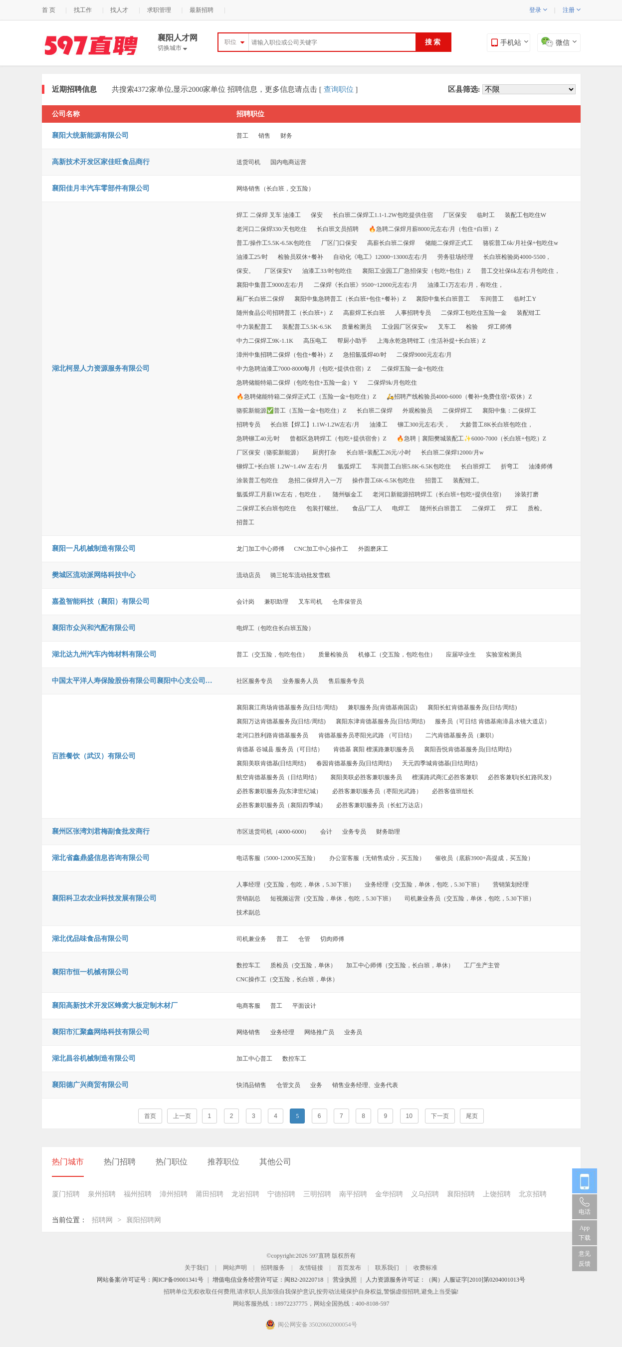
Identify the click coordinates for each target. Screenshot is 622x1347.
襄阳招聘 (461, 1194)
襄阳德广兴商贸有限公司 (90, 1085)
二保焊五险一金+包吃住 (412, 368)
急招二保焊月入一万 (315, 480)
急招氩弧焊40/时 (365, 354)
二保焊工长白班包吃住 (266, 508)
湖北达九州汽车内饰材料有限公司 (104, 654)
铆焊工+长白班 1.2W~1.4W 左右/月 (282, 466)
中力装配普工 (254, 326)
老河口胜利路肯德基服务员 (272, 735)
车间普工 (492, 298)
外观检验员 (417, 410)
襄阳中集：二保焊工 (509, 410)
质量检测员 (357, 326)
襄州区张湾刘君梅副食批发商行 (101, 831)
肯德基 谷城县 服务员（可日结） (279, 749)
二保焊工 (484, 508)
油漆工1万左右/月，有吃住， (465, 284)
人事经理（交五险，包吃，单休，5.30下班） (295, 884)
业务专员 (354, 831)
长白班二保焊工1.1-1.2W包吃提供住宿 (383, 215)
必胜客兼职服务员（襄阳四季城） (281, 805)
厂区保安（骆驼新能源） (269, 452)
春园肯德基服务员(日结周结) (354, 763)
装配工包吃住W (525, 215)
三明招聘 (317, 1194)
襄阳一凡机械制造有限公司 (94, 548)
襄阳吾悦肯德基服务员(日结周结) (468, 749)
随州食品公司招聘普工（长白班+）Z (284, 312)
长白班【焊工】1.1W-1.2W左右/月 (315, 424)
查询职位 (339, 89)
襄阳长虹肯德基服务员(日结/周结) (472, 707)
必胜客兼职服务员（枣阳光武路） (377, 791)
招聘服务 (273, 1267)
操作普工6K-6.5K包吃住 (383, 480)
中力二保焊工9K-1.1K (264, 340)
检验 (472, 326)
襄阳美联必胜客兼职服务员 (366, 777)
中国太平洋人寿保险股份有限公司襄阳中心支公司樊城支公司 (134, 680)
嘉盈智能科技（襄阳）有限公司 (101, 601)
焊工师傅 (500, 326)
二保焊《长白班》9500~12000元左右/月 (365, 284)
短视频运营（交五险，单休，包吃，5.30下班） (332, 898)
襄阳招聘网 (143, 1220)
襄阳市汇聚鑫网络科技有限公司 (101, 1032)
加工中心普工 (254, 1058)
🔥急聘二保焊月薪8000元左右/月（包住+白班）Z (433, 228)
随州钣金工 (348, 494)
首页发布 (349, 1267)
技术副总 (248, 912)
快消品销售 (251, 1085)
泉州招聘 (102, 1194)
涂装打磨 (527, 494)
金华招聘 (389, 1194)
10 (409, 1116)
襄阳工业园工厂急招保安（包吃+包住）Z (416, 270)
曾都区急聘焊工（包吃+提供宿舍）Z (338, 438)
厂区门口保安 (339, 242)
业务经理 (282, 1032)
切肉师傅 (332, 938)
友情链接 (311, 1267)
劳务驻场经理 (455, 256)
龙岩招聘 (245, 1194)
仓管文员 (288, 1085)
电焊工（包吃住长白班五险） (275, 628)
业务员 (353, 1032)
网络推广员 (319, 1032)
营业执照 (345, 1279)
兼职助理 (276, 601)
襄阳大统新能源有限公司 (90, 135)
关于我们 (196, 1267)
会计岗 (245, 601)
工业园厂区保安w (405, 326)
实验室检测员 (504, 654)
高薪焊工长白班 (364, 312)
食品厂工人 (367, 508)
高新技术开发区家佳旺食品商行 (101, 162)
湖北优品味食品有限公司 (90, 938)
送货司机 (248, 162)
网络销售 (248, 1032)
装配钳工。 (468, 480)
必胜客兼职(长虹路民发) (520, 777)
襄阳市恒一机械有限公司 (90, 972)
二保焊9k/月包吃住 (392, 382)
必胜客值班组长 (453, 791)
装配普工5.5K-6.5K (307, 326)
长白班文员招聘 (338, 228)
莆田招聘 (209, 1194)
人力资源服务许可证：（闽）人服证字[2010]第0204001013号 (445, 1279)
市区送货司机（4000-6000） (273, 831)
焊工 (512, 508)
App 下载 (585, 1232)
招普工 (434, 480)
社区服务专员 (254, 680)
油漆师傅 (541, 466)
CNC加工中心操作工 (321, 548)
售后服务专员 (346, 680)
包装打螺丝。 (324, 508)
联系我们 (387, 1267)
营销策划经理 (511, 884)
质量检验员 (333, 654)
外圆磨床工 (373, 548)
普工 (242, 135)
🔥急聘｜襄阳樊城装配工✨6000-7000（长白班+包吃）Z (471, 438)
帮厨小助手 (352, 340)
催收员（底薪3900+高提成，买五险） (484, 858)
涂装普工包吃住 (257, 480)
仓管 (304, 938)
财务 (286, 135)
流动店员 (248, 575)
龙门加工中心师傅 (260, 548)
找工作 (83, 9)
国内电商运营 (288, 162)
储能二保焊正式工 (449, 242)
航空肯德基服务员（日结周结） (278, 777)
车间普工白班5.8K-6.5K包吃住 (411, 466)
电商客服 (248, 1005)
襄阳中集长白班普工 (443, 298)
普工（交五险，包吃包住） (272, 654)
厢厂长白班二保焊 (260, 298)
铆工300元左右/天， (424, 424)
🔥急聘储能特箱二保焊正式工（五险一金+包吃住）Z (306, 396)
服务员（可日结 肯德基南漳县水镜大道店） (492, 721)
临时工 (486, 215)
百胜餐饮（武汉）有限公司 (94, 756)
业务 (316, 1085)
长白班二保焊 (375, 410)
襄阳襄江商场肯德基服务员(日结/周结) (287, 707)
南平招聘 (353, 1194)
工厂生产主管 (482, 965)
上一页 (182, 1116)
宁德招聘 (281, 1194)
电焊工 (401, 508)
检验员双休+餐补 (300, 256)
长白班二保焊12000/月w (452, 452)
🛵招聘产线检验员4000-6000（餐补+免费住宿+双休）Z (459, 396)
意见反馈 (585, 1258)
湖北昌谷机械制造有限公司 (94, 1058)
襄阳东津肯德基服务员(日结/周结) (380, 721)
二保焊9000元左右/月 (424, 354)
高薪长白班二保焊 (391, 242)
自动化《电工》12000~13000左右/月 (380, 256)
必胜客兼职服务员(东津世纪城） (279, 791)
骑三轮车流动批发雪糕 (300, 575)
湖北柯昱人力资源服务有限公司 (101, 368)
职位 (230, 41)
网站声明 (235, 1267)
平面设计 (304, 1005)
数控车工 (248, 965)
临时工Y (525, 298)
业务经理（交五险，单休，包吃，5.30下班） (424, 884)
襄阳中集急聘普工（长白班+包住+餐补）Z (350, 298)
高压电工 (315, 340)
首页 (150, 1116)
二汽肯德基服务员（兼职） (461, 735)
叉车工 (447, 326)
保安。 (245, 270)
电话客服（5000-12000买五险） (277, 858)
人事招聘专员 (413, 312)
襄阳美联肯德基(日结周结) (271, 763)
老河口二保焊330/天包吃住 (271, 228)
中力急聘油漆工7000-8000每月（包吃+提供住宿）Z (303, 368)
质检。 (537, 508)
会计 (326, 831)
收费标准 (425, 1267)
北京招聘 (533, 1194)
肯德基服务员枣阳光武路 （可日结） (366, 735)
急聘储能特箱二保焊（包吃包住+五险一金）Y (297, 382)
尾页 (472, 1116)
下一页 (440, 1116)
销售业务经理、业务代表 (365, 1085)
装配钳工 (529, 312)
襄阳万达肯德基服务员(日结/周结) (281, 721)
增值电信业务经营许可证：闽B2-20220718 (267, 1279)
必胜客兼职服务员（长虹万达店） (381, 805)
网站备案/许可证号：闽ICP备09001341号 (150, 1279)
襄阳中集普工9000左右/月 (270, 284)
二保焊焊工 (457, 410)
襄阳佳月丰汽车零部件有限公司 (101, 188)
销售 (264, 135)
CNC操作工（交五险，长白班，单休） (287, 979)
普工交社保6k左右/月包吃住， (520, 270)
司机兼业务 (251, 938)
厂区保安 (455, 215)
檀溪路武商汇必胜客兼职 (445, 777)
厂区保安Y (278, 270)
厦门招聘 (66, 1194)
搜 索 (433, 42)
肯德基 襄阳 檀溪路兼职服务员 (373, 749)
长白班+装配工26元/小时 (378, 452)
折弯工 (510, 466)
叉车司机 (310, 601)
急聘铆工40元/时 (258, 438)
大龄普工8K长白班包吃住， (496, 424)
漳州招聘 (174, 1194)
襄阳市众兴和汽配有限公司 (94, 628)
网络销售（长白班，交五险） (275, 188)
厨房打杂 (324, 452)
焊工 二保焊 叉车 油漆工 (268, 215)
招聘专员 (248, 424)
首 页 (48, 9)
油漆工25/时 (252, 256)
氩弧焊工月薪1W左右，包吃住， (279, 494)
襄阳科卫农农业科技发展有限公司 (104, 898)
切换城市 (172, 47)
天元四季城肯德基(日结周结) (440, 763)
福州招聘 (138, 1194)
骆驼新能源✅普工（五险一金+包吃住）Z (291, 410)
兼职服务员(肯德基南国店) (382, 707)
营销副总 (248, 898)
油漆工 (379, 424)
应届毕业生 (461, 654)
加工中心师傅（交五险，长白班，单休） (400, 965)
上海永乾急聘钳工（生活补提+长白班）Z (431, 340)
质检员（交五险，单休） (303, 965)
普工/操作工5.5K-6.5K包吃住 (274, 242)
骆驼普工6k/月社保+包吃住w (520, 242)
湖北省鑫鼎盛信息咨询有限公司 (101, 858)
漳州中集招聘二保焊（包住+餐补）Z (284, 354)
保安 (317, 215)
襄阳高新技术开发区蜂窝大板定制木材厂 (115, 1005)
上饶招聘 (497, 1194)
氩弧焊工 (350, 466)
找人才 (119, 9)
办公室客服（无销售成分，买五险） (377, 858)
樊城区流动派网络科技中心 (94, 575)
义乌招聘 (425, 1194)
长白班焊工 (476, 466)
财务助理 (388, 831)
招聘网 (102, 1220)
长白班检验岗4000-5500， (517, 256)
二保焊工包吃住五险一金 (474, 312)
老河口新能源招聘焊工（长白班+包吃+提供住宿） (439, 494)
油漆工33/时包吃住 (327, 270)
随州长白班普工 (441, 508)
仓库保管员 (347, 601)
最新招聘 (201, 9)
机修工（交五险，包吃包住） (397, 654)
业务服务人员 (300, 680)
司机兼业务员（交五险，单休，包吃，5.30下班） (470, 898)
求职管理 (159, 9)
